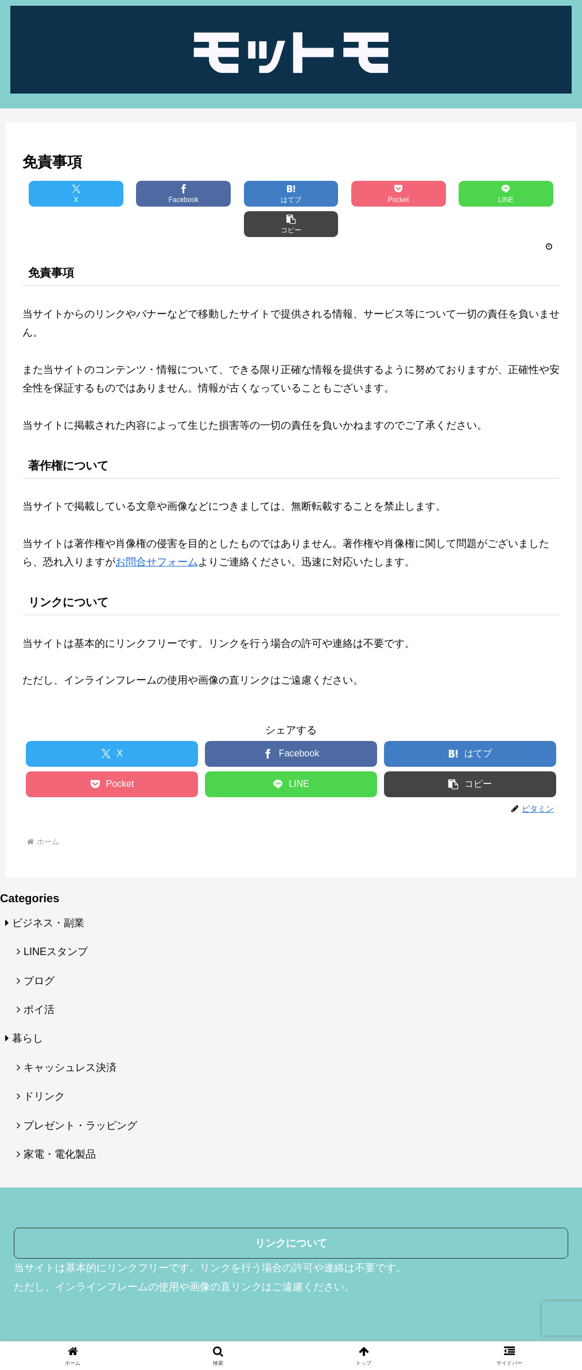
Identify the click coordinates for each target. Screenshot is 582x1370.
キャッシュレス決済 (70, 1037)
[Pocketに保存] (336, 194)
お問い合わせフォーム (386, 1318)
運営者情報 (177, 1318)
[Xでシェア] (67, 194)
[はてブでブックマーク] (246, 194)
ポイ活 (39, 979)
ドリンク (44, 1066)
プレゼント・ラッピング (80, 1095)
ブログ (39, 950)
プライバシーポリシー (249, 1318)
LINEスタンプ (56, 921)
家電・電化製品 (60, 1124)
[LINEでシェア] (425, 194)
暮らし (27, 1008)
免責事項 (317, 1318)
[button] (515, 194)
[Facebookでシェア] (157, 194)
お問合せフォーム (156, 531)
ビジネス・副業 (48, 892)
